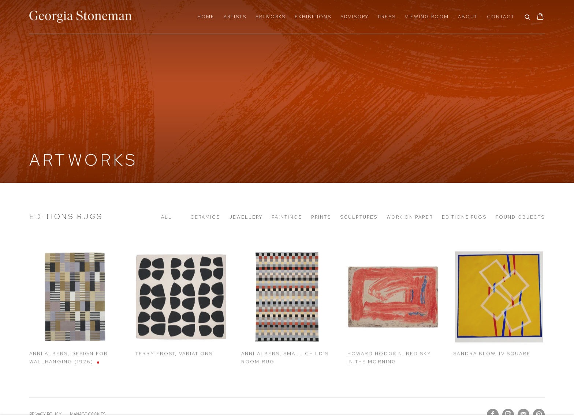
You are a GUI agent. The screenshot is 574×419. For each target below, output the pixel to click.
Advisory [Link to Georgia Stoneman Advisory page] (354, 17)
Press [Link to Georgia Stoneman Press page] (387, 17)
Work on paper (410, 217)
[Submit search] (528, 16)
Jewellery (245, 217)
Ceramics (205, 217)
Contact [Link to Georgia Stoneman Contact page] (500, 17)
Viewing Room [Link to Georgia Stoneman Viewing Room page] (427, 17)
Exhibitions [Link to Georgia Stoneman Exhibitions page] (313, 17)
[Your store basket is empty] (540, 17)
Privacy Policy (45, 414)
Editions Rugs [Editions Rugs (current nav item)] (464, 217)
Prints (321, 217)
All (166, 217)
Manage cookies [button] (87, 414)
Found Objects (520, 217)
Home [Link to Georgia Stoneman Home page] (206, 17)
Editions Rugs (66, 216)
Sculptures (358, 217)
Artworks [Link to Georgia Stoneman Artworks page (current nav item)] (271, 17)
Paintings (287, 217)
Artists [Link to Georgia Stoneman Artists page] (235, 17)
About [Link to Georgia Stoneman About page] (468, 17)
